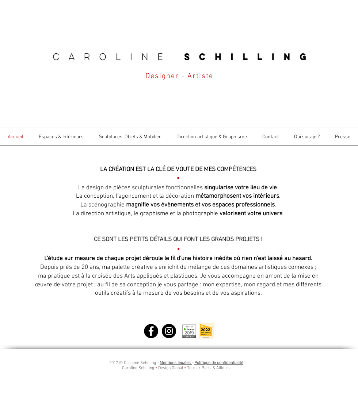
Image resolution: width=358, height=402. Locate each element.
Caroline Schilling (138, 368)
